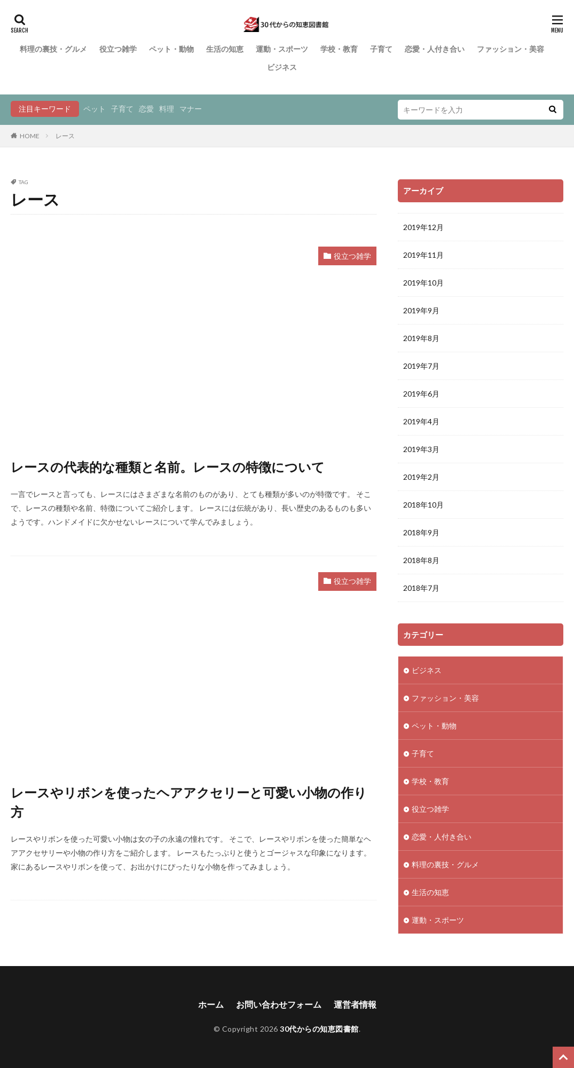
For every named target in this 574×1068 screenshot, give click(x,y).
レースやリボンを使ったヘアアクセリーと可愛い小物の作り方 (189, 802)
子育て (381, 48)
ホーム (211, 1004)
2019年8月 (421, 338)
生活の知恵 (224, 48)
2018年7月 (421, 587)
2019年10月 (423, 282)
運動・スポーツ (282, 48)
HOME (30, 136)
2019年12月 (423, 227)
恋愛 (146, 108)
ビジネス (282, 67)
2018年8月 (421, 560)
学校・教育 (339, 48)
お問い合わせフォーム (278, 1004)
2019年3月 (421, 449)
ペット (94, 108)
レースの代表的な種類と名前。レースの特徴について (168, 466)
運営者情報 (355, 1004)
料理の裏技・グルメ (53, 48)
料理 (166, 108)
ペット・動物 (171, 48)
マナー (190, 108)
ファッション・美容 (510, 48)
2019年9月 (421, 310)
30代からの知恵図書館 (319, 1028)
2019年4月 (421, 421)
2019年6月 (421, 393)
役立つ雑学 (118, 48)
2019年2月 (421, 476)
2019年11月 (423, 254)
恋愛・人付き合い (435, 48)
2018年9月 (421, 532)
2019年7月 (421, 365)
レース (65, 136)
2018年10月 (423, 504)
